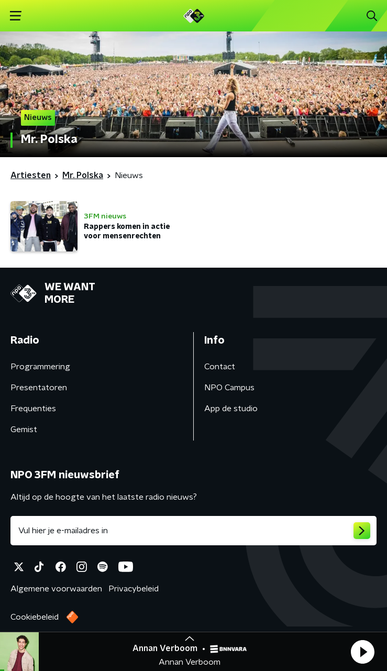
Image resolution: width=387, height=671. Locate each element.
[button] (362, 651)
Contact (219, 366)
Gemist (23, 429)
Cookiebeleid (34, 617)
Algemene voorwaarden (56, 589)
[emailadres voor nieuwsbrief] (193, 530)
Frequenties (33, 408)
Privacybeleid (133, 589)
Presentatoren (38, 387)
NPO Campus (229, 387)
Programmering (40, 366)
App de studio (231, 408)
